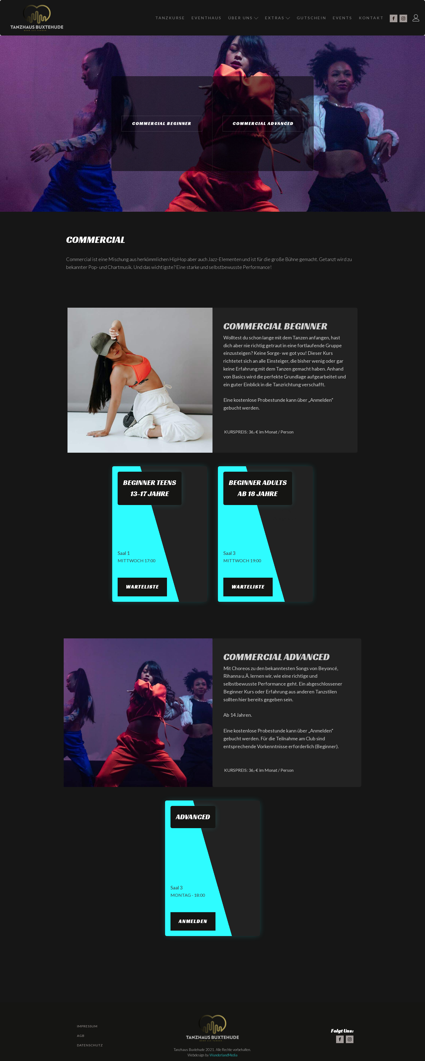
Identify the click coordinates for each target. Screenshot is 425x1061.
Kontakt (371, 17)
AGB (81, 1036)
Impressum (87, 1026)
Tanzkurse (170, 17)
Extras (277, 17)
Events (342, 17)
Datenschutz (90, 1045)
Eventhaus (207, 17)
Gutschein (311, 17)
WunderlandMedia (223, 1055)
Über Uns (243, 17)
